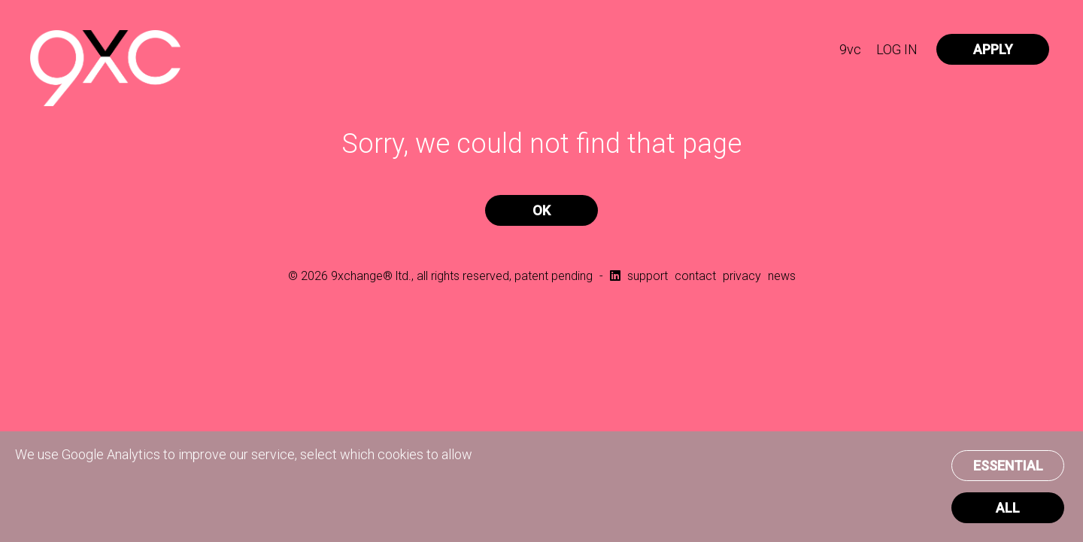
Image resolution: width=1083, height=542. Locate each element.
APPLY (993, 49)
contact (695, 276)
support (647, 276)
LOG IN (897, 49)
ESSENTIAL (1008, 465)
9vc (850, 49)
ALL (1008, 508)
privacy (742, 276)
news (782, 276)
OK (541, 210)
